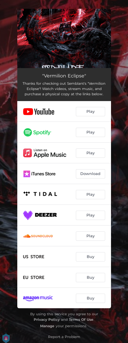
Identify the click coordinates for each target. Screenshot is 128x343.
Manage (47, 326)
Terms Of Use (81, 319)
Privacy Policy (47, 319)
